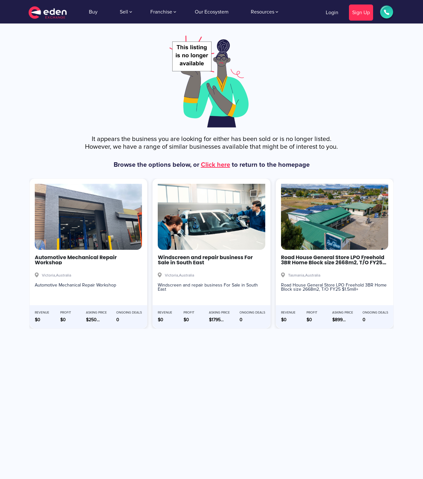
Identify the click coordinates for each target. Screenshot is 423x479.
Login (332, 12)
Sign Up (361, 12)
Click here (215, 165)
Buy (93, 11)
